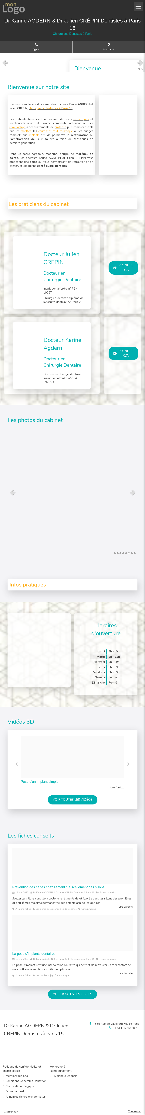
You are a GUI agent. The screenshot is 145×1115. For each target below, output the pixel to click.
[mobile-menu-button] (138, 6)
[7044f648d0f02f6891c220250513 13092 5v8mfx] (72, 757)
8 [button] (135, 553)
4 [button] (123, 553)
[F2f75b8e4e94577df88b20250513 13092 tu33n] (72, 933)
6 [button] (129, 553)
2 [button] (142, 69)
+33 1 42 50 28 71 (127, 1028)
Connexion (134, 1111)
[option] (72, 763)
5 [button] (126, 553)
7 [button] (132, 553)
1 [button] (139, 69)
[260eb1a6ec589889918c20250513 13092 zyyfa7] (72, 866)
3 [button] (120, 553)
